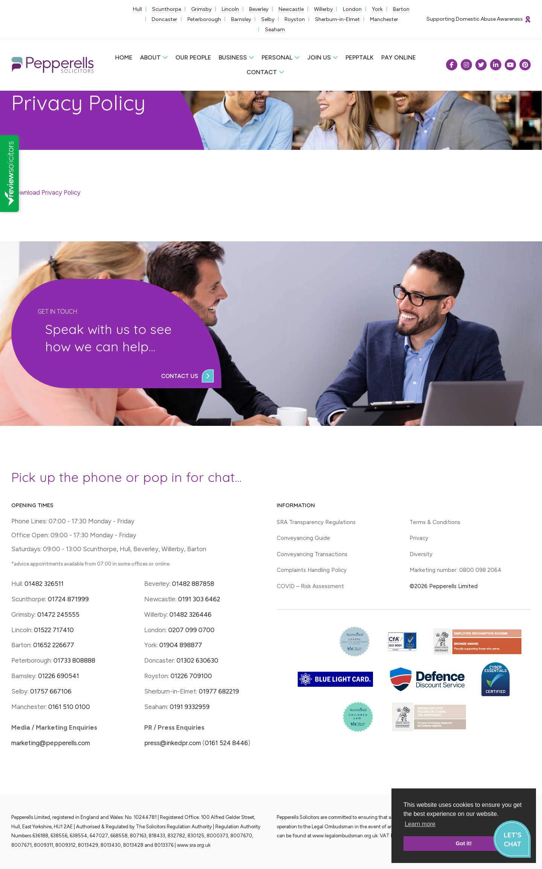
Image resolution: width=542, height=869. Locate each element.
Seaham (275, 29)
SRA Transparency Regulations (316, 522)
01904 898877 (180, 645)
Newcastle (291, 9)
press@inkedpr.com (172, 743)
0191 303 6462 (199, 599)
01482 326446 (190, 614)
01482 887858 (192, 583)
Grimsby (201, 9)
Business (233, 57)
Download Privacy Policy (46, 192)
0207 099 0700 (191, 630)
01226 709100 (191, 676)
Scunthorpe (166, 9)
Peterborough (204, 19)
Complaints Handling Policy (312, 570)
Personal (277, 57)
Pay (398, 57)
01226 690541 (58, 676)
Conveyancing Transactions (312, 554)
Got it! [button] (464, 843)
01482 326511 (44, 583)
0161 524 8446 (226, 743)
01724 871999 (68, 599)
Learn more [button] (420, 824)
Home (123, 57)
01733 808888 (74, 660)
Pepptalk (360, 57)
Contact (262, 72)
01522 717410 (54, 630)
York (377, 9)
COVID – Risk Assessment (310, 586)
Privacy (419, 538)
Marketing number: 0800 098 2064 (455, 570)
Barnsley (241, 19)
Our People (193, 57)
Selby (267, 19)
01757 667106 (51, 691)
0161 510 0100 (69, 706)
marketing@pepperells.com (50, 743)
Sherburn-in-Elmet (337, 19)
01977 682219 (219, 691)
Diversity (421, 554)
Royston (295, 19)
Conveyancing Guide (303, 538)
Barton (401, 9)
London (352, 9)
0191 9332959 (190, 706)
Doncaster (164, 19)
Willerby (323, 9)
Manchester (384, 19)
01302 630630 (197, 660)
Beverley (258, 9)
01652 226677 (53, 645)
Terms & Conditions (435, 522)
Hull (137, 9)
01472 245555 (58, 614)
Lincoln (230, 9)
